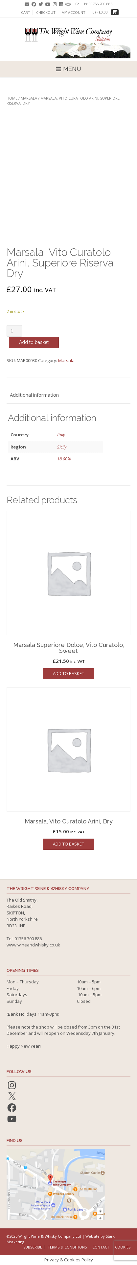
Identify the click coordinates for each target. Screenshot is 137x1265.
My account (73, 12)
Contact (100, 1247)
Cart (25, 12)
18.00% (64, 459)
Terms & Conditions (67, 1247)
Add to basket (34, 342)
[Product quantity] (14, 331)
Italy (61, 435)
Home (12, 98)
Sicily (61, 447)
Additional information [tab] (34, 394)
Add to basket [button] (68, 673)
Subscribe (32, 1247)
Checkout (46, 12)
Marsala (29, 98)
